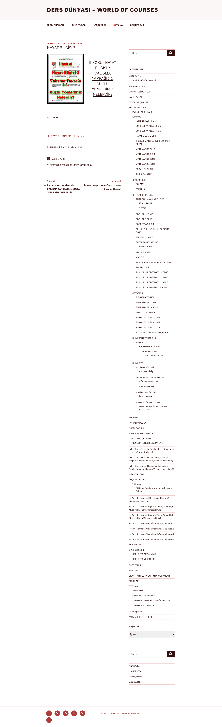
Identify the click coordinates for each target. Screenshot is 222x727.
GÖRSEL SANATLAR (145, 312)
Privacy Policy (135, 676)
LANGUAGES (101, 25)
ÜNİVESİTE (137, 363)
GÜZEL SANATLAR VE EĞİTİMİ (150, 377)
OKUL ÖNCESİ (139, 180)
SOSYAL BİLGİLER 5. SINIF (148, 317)
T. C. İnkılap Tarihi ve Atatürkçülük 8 (152, 332)
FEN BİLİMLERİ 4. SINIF (147, 121)
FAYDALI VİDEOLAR (138, 423)
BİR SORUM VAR (137, 86)
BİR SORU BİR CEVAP (149, 346)
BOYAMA (140, 184)
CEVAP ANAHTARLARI (153, 355)
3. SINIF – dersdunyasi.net (70, 147)
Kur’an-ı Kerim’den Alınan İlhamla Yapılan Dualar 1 (151, 523)
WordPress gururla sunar (128, 713)
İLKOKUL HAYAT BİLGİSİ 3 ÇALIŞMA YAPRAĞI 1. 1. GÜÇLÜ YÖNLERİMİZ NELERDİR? (102, 79)
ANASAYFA (134, 666)
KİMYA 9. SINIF (143, 252)
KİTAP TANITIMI (136, 474)
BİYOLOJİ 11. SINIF (144, 214)
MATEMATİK (142, 342)
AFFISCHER (137, 590)
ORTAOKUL (137, 293)
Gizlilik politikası (136, 682)
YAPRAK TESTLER (148, 351)
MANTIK (140, 257)
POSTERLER (135, 565)
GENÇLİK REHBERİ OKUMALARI (147, 443)
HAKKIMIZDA (135, 671)
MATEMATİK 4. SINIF (145, 164)
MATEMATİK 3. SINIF (145, 159)
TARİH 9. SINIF (142, 267)
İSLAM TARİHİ (145, 203)
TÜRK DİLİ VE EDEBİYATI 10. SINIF (152, 272)
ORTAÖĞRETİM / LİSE (142, 195)
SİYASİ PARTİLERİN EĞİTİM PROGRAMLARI (149, 576)
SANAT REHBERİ (147, 386)
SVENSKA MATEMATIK (143, 605)
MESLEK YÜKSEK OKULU (148, 402)
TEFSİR (142, 208)
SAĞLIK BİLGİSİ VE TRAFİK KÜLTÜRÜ (153, 262)
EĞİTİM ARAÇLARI (57, 25)
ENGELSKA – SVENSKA (143, 595)
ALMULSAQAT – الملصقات (144, 80)
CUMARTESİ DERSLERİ (140, 91)
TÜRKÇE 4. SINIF (143, 174)
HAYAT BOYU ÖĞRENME (140, 438)
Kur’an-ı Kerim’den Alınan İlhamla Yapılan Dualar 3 (151, 534)
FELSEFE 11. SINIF (144, 237)
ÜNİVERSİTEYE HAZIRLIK (144, 338)
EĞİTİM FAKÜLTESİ (145, 367)
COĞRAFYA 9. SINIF (145, 224)
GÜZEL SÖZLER (136, 428)
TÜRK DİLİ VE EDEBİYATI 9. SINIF (151, 287)
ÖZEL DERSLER (136, 550)
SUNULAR (134, 581)
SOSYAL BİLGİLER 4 (145, 169)
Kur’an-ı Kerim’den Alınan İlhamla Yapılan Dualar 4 (151, 539)
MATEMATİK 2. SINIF (145, 154)
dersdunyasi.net (74, 44)
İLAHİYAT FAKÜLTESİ (146, 392)
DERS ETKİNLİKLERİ (142, 112)
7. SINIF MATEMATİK (145, 297)
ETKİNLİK (140, 189)
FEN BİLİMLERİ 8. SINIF (147, 307)
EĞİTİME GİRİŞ (146, 371)
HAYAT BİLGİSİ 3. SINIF (146, 136)
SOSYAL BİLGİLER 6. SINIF (148, 322)
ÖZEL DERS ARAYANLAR (144, 554)
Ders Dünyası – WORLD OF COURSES (102, 10)
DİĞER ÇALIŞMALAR (139, 102)
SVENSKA (134, 586)
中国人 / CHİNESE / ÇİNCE (141, 617)
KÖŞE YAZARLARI (137, 479)
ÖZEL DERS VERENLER (143, 559)
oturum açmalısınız (81, 164)
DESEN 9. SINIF (146, 246)
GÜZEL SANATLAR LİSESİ (148, 242)
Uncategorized (135, 611)
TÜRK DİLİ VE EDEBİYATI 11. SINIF (151, 277)
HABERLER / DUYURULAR (141, 433)
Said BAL (136, 484)
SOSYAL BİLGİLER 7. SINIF (148, 327)
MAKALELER (135, 544)
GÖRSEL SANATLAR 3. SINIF (149, 126)
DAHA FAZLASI (80, 25)
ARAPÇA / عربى (136, 76)
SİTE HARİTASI (137, 25)
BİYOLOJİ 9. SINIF (144, 219)
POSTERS (133, 570)
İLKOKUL (55, 117)
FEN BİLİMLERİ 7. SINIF (147, 302)
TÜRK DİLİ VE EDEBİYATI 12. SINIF (152, 282)
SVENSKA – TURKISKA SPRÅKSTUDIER (151, 600)
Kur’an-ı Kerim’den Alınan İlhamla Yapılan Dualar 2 (151, 529)
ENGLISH (133, 417)
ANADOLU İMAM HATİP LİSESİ (150, 199)
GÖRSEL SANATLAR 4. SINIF (149, 131)
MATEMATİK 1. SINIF (145, 149)
